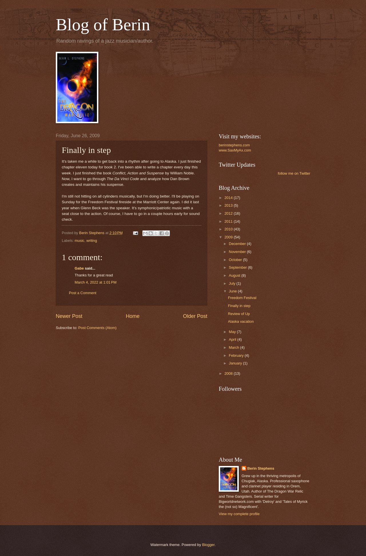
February (236, 355)
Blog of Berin (103, 24)
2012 (229, 213)
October (236, 260)
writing (91, 240)
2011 (229, 221)
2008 (229, 373)
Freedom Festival (242, 298)
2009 (229, 237)
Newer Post (69, 316)
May (233, 332)
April (233, 339)
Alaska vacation (241, 321)
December (238, 244)
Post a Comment (82, 293)
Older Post (195, 316)
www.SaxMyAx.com (235, 150)
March (234, 347)
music (79, 240)
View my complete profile (239, 514)
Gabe (79, 268)
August (235, 275)
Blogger (208, 545)
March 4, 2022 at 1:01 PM (95, 282)
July (232, 283)
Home (133, 316)
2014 (229, 198)
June (233, 291)
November (238, 252)
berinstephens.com (234, 145)
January (236, 363)
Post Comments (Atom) (97, 328)
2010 (229, 229)
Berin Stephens (260, 468)
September (238, 267)
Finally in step (239, 306)
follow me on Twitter (294, 173)
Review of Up (239, 314)
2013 (229, 205)
